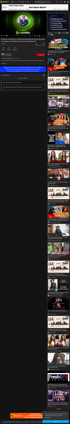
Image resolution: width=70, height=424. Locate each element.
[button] (64, 2)
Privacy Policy (34, 421)
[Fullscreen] (44, 35)
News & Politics (17, 58)
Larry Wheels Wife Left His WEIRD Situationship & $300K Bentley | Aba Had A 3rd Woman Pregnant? (58, 128)
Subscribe (41, 54)
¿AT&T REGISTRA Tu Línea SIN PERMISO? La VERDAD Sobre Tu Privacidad (58, 51)
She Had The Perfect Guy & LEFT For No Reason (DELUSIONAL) (58, 164)
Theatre (56, 32)
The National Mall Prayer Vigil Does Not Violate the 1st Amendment (58, 238)
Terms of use (27, 421)
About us (40, 421)
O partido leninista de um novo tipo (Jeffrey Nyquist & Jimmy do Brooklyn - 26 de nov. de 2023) (58, 331)
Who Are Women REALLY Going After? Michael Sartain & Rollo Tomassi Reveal (58, 403)
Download (15, 48)
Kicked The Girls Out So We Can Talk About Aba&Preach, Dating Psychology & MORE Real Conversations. (58, 386)
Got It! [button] (55, 421)
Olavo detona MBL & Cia (54, 108)
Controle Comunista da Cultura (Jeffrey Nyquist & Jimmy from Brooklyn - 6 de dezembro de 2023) (58, 202)
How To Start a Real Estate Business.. (57, 311)
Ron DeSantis (8, 54)
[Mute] (39, 35)
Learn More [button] (48, 417)
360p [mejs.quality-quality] (42, 35)
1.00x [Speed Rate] (32, 35)
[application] (23, 25)
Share (3, 48)
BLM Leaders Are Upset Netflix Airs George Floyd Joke (57, 366)
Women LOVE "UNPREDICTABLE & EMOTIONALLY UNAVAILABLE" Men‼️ (57, 146)
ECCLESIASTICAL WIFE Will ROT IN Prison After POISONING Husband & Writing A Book (58, 220)
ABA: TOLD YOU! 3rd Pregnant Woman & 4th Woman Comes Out (58, 72)
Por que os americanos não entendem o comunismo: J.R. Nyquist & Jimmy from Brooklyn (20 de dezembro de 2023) (58, 91)
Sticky (49, 34)
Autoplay (64, 32)
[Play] (1, 35)
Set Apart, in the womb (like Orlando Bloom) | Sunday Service (57, 256)
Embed (9, 48)
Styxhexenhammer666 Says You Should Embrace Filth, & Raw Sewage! (58, 293)
